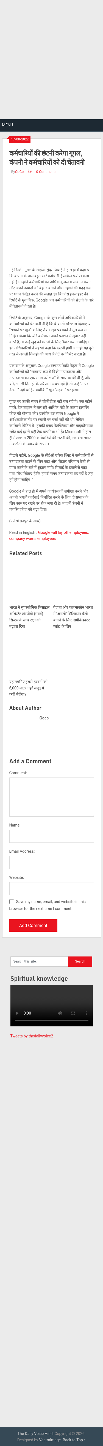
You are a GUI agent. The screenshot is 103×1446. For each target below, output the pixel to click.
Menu (7, 125)
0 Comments (46, 172)
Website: (16, 877)
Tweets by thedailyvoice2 (31, 1036)
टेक (30, 172)
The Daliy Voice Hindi (36, 1433)
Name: (15, 825)
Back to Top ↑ (74, 1440)
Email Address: (22, 851)
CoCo (19, 172)
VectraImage (50, 1440)
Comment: (18, 773)
